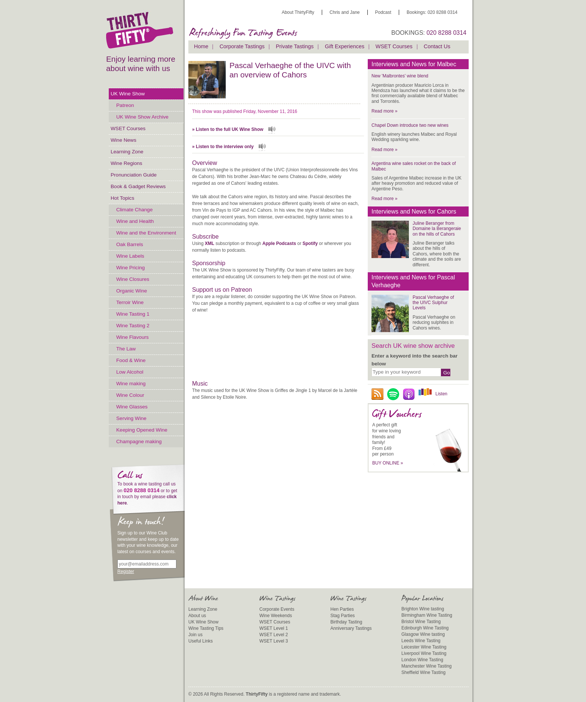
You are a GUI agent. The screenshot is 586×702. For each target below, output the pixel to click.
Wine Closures (132, 279)
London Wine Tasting (422, 659)
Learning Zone (127, 151)
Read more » (384, 111)
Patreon (125, 105)
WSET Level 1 (273, 628)
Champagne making (139, 441)
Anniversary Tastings (351, 628)
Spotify (310, 243)
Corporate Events (276, 609)
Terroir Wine (130, 302)
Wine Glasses (132, 407)
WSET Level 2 (273, 634)
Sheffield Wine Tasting (423, 672)
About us (197, 615)
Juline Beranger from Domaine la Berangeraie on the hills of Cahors (437, 229)
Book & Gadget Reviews (138, 186)
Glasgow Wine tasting (423, 634)
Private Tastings (295, 46)
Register (125, 571)
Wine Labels (130, 256)
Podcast (383, 12)
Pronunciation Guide (134, 175)
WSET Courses (128, 128)
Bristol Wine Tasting (421, 621)
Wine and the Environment (146, 233)
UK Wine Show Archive (142, 117)
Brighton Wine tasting (422, 608)
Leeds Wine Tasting (421, 640)
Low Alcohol (130, 372)
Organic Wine (131, 291)
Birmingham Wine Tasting (426, 615)
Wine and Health (135, 221)
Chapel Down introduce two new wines (409, 125)
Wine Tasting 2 (132, 325)
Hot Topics (122, 198)
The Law (126, 349)
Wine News (123, 140)
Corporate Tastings (242, 46)
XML (209, 243)
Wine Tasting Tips (205, 628)
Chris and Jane (345, 12)
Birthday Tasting (346, 622)
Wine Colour (130, 395)
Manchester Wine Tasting (426, 666)
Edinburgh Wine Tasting (425, 628)
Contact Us (437, 46)
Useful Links (200, 641)
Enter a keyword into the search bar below (414, 359)
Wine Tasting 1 (132, 314)
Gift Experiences (344, 46)
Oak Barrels (129, 244)
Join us (195, 634)
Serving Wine (131, 418)
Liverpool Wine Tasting (424, 653)
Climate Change (134, 209)
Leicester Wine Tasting (424, 647)
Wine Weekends (275, 615)
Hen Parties (342, 609)
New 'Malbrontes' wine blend (399, 76)
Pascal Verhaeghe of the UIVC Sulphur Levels (433, 303)
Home (201, 46)
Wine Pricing (130, 267)
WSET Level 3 (273, 641)
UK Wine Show (128, 93)
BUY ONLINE (387, 463)
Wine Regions (126, 163)
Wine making (131, 383)
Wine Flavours (132, 337)
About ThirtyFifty (298, 12)
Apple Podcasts (279, 243)
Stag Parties (342, 615)
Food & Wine (131, 360)
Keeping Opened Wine (141, 430)
